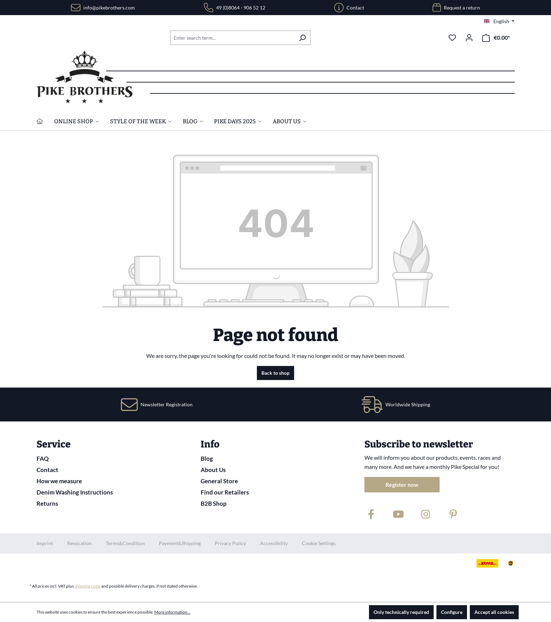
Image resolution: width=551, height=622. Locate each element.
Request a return (462, 8)
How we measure (59, 481)
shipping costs (87, 586)
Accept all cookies (494, 612)
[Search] (302, 38)
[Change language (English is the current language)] (499, 21)
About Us (213, 469)
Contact (355, 8)
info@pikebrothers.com (109, 8)
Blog (207, 458)
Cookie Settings (319, 543)
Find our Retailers (225, 492)
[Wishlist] (452, 38)
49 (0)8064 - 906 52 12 (240, 8)
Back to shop (275, 373)
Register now (402, 484)
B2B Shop (214, 503)
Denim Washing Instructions (75, 492)
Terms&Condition (125, 543)
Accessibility (274, 543)
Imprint (45, 543)
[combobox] (232, 38)
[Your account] (469, 38)
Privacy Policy (230, 543)
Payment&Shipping (180, 543)
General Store (219, 481)
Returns (47, 503)
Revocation (79, 543)
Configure (451, 612)
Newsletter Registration (167, 404)
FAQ (43, 458)
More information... (172, 612)
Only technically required (401, 612)
